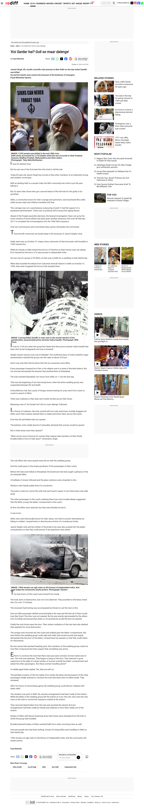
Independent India (70, 767)
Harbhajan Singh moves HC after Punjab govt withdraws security (114, 166)
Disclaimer (65, 802)
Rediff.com (45, 802)
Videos (86, 796)
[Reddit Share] (70, 59)
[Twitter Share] (61, 59)
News (18, 46)
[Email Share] (52, 59)
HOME (26, 3)
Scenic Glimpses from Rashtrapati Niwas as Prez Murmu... (109, 398)
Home (12, 46)
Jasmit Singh (32, 767)
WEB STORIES (101, 244)
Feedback (90, 802)
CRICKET (58, 3)
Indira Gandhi (17, 767)
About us (98, 802)
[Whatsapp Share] (57, 59)
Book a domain (61, 796)
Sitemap (83, 802)
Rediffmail (71, 796)
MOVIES (50, 3)
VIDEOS (98, 314)
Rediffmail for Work (47, 796)
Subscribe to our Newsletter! (67, 755)
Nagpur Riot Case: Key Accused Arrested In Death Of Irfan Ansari (114, 159)
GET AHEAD (77, 3)
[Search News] (113, 3)
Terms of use (106, 802)
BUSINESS (41, 3)
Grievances (115, 802)
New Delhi (55, 767)
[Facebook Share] (65, 59)
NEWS (33, 3)
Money (79, 796)
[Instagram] (135, 3)
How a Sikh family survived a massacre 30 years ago (124, 84)
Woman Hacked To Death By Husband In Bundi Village (119, 199)
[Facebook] (139, 3)
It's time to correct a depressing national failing (124, 112)
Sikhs (44, 767)
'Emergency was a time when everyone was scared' (123, 126)
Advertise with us (55, 802)
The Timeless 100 (97, 796)
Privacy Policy (74, 802)
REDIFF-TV (88, 3)
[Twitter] (132, 3)
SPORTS (67, 3)
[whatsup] (142, 3)
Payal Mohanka (18, 59)
